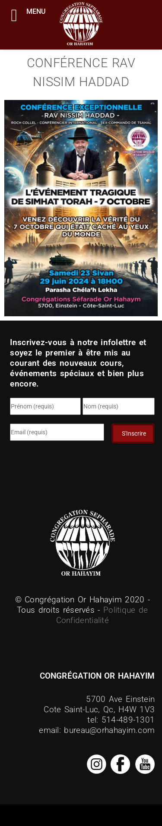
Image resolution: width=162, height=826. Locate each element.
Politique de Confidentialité (102, 615)
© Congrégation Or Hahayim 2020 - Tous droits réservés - (82, 605)
